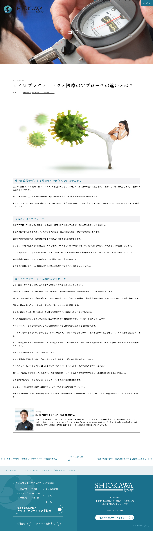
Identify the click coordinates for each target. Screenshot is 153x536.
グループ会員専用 (45, 528)
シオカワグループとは (27, 489)
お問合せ (21, 528)
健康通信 (27, 92)
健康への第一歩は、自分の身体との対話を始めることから (122, 458)
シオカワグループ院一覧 (28, 497)
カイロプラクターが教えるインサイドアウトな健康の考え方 (32, 458)
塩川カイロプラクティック (43, 92)
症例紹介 (49, 483)
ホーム (48, 501)
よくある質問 (51, 489)
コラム (48, 495)
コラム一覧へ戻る (75, 459)
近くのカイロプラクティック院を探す (115, 6)
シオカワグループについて (29, 493)
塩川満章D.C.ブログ (38, 513)
